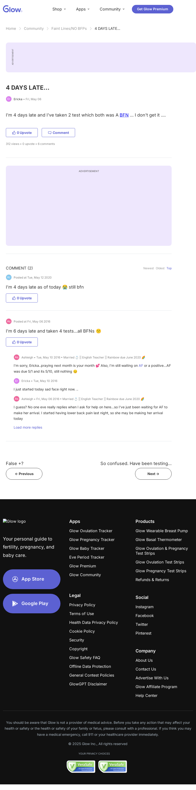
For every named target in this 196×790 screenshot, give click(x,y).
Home (11, 28)
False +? (14, 463)
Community (34, 28)
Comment (58, 132)
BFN (124, 115)
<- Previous (24, 474)
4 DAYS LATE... (107, 28)
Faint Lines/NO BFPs (69, 28)
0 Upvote (22, 132)
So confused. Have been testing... (136, 463)
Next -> (153, 474)
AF (141, 365)
